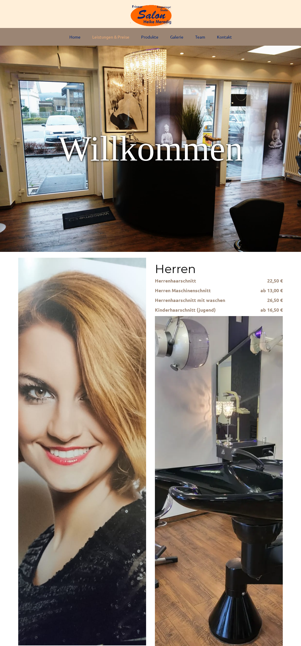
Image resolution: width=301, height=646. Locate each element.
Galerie (176, 36)
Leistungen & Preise (110, 36)
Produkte (149, 36)
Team (200, 36)
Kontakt (224, 36)
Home (75, 36)
